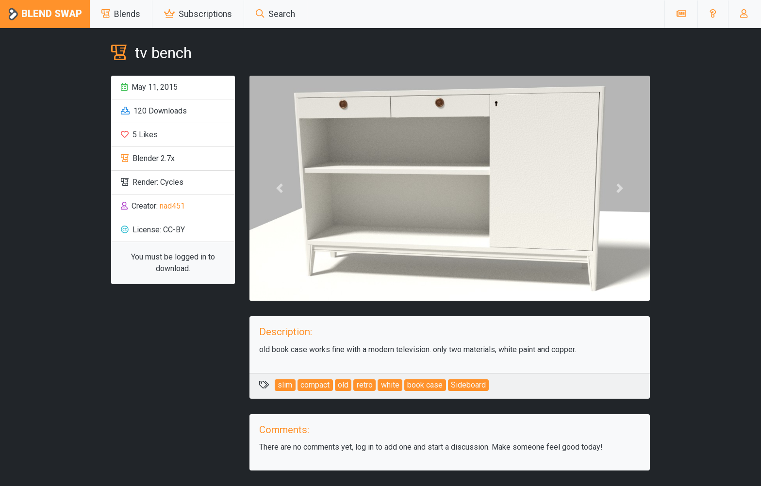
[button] (713, 14)
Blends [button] (120, 14)
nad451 (172, 206)
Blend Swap (45, 14)
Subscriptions (198, 14)
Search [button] (275, 14)
